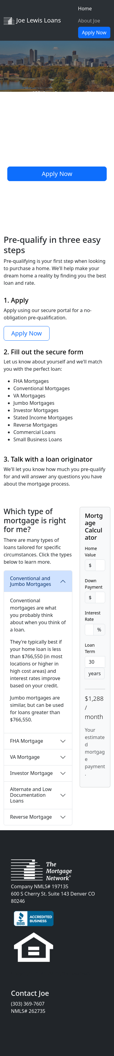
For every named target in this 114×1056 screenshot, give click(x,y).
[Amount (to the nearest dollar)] (100, 565)
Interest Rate (93, 616)
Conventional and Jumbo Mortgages (30, 581)
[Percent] (89, 629)
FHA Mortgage (26, 741)
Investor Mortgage (31, 773)
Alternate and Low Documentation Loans (31, 795)
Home (85, 8)
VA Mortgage (25, 757)
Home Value (91, 551)
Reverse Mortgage (31, 816)
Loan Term (90, 648)
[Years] (95, 662)
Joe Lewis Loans (32, 20)
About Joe (89, 20)
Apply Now (94, 32)
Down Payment (93, 584)
